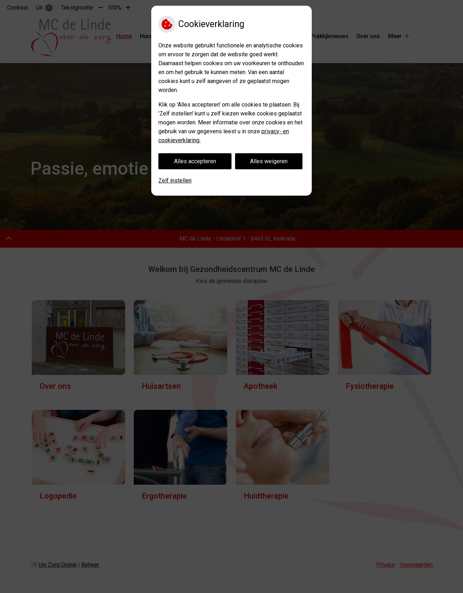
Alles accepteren (195, 161)
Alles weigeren (269, 161)
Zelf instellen (175, 180)
